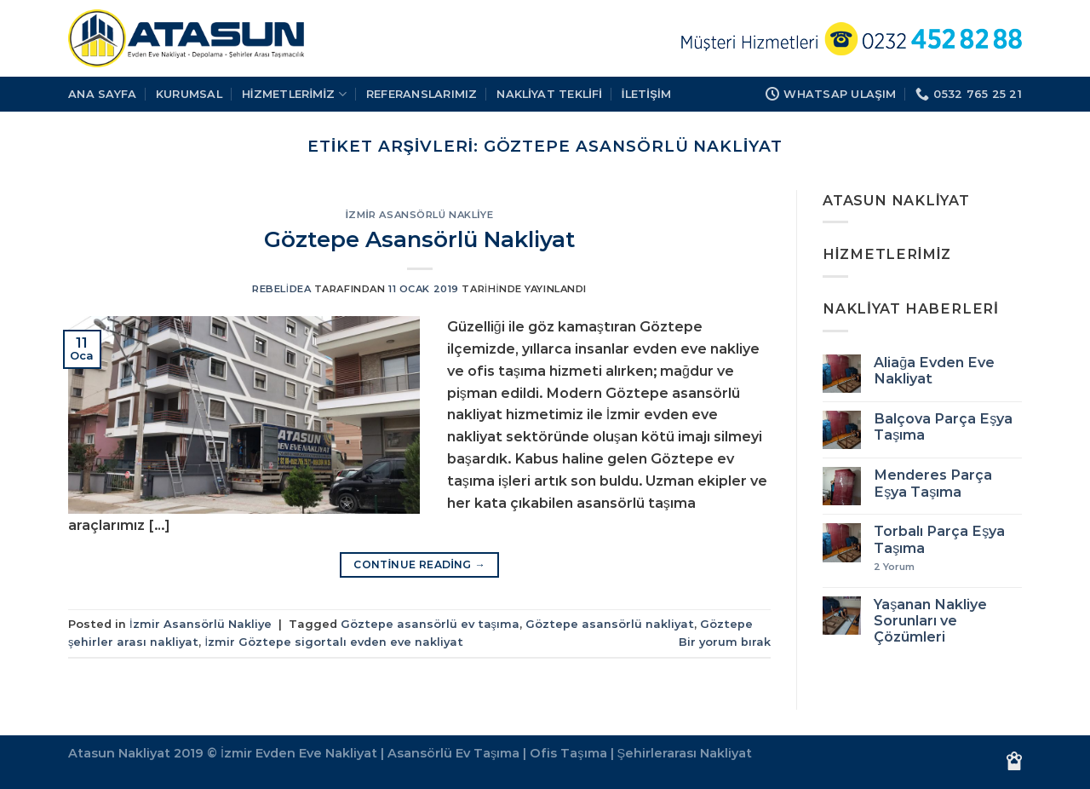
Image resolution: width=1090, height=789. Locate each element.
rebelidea (281, 289)
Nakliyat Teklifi (549, 94)
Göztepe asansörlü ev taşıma (430, 624)
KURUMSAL (189, 94)
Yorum (894, 567)
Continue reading (419, 564)
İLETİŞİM (646, 94)
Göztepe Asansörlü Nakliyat (419, 239)
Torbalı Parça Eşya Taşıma (939, 539)
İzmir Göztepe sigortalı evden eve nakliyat (333, 641)
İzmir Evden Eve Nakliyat (299, 753)
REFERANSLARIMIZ (422, 94)
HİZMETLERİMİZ (294, 94)
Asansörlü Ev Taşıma (453, 753)
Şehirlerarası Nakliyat (685, 753)
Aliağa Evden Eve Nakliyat (934, 370)
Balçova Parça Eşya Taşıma (943, 427)
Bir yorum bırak (725, 641)
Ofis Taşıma (568, 753)
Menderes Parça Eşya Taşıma (933, 483)
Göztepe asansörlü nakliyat (609, 624)
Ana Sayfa (102, 94)
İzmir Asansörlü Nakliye (419, 215)
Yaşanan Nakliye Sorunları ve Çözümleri (930, 621)
